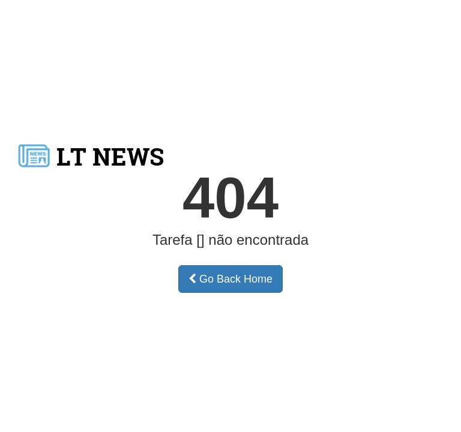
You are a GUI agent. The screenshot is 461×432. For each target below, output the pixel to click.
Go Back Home (230, 279)
